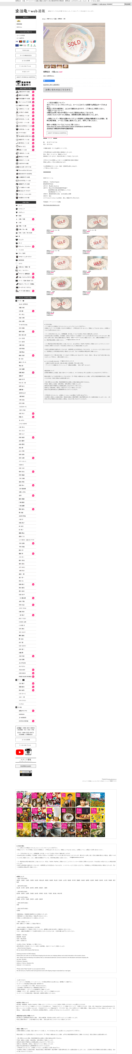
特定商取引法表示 (25, 766)
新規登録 (19, 24)
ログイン (19, 27)
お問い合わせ (103, 4)
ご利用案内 (94, 4)
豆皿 (55, 18)
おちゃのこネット (112, 779)
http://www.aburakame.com (51, 205)
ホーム (43, 18)
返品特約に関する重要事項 (51, 85)
